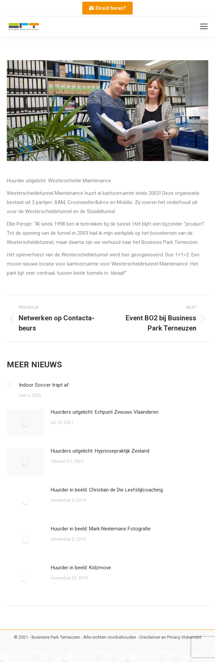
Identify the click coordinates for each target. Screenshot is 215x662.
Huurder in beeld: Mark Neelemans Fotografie (101, 529)
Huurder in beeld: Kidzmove (81, 568)
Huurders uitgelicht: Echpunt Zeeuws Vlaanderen (104, 412)
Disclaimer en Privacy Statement (170, 637)
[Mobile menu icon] (203, 26)
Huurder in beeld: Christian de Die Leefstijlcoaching (107, 490)
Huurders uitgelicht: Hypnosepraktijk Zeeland (100, 451)
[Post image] (9, 385)
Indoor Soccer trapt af (44, 385)
